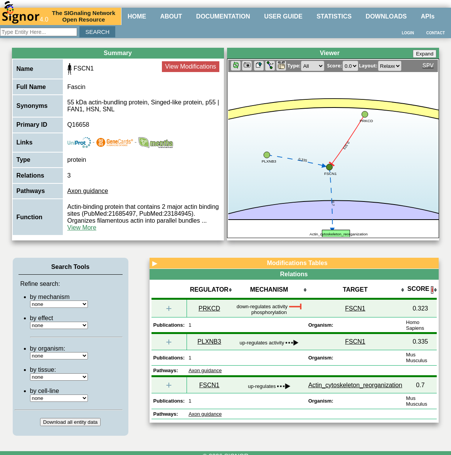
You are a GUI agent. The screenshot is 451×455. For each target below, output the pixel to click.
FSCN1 (355, 308)
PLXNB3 (209, 341)
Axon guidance (87, 191)
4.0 (25, 16)
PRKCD (209, 308)
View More (81, 227)
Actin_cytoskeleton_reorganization (355, 385)
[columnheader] (209, 290)
